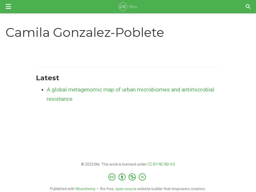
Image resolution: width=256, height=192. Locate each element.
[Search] (248, 7)
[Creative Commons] (128, 176)
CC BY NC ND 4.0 (161, 164)
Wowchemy (85, 189)
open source (126, 189)
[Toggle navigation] (8, 6)
